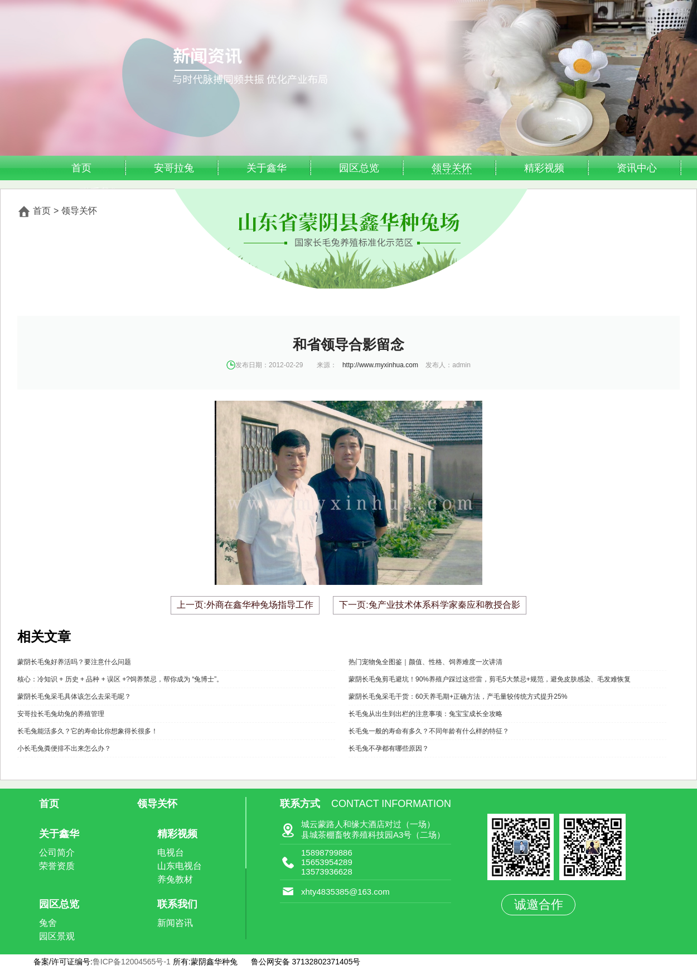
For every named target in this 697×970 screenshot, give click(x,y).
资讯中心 (637, 168)
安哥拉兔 (174, 168)
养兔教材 (175, 879)
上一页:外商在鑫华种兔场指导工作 (245, 604)
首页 (81, 168)
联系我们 (177, 904)
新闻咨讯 (175, 923)
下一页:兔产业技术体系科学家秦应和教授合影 (429, 604)
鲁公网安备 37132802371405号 (306, 961)
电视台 (170, 852)
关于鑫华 (266, 168)
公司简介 (57, 852)
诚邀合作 (538, 904)
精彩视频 (544, 168)
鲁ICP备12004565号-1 (133, 961)
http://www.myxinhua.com (380, 365)
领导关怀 (452, 168)
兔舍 (48, 923)
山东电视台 (179, 866)
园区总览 (359, 168)
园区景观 (57, 936)
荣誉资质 (57, 866)
